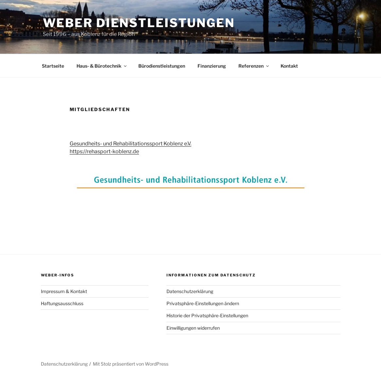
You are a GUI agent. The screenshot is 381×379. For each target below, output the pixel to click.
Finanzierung (212, 66)
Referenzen (254, 66)
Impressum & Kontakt (64, 291)
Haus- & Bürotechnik (102, 66)
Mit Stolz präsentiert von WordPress (130, 364)
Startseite (53, 66)
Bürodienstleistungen (161, 66)
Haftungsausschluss (62, 303)
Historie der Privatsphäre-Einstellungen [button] (207, 315)
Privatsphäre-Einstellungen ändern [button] (202, 303)
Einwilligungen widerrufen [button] (193, 328)
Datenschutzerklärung (189, 291)
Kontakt (289, 66)
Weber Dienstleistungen (139, 23)
